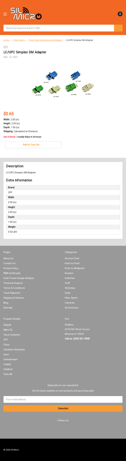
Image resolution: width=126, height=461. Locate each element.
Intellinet (7, 369)
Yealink (7, 364)
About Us (8, 258)
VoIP (67, 283)
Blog (5, 302)
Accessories (71, 307)
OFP (5, 339)
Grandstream (10, 359)
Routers (69, 273)
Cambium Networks (14, 349)
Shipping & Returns (13, 297)
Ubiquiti (7, 324)
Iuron (6, 354)
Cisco (6, 344)
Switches (70, 278)
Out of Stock (22, 137)
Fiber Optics (71, 297)
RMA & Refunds (12, 273)
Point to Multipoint (74, 268)
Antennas (70, 287)
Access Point (72, 258)
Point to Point (72, 263)
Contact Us (9, 263)
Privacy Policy (10, 268)
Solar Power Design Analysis (18, 278)
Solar (67, 292)
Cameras (70, 302)
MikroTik (7, 329)
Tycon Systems (11, 334)
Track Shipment (11, 292)
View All (7, 374)
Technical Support (13, 283)
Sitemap (7, 307)
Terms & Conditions (14, 287)
